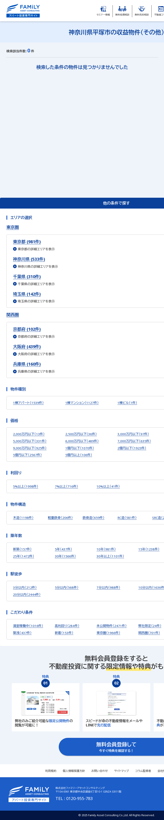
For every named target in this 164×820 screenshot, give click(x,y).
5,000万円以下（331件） (30, 441)
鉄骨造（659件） (93, 517)
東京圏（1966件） (108, 633)
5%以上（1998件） (25, 486)
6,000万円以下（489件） (82, 441)
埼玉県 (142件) (27, 294)
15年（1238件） (149, 549)
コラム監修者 (143, 771)
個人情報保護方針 (74, 771)
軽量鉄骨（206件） (60, 517)
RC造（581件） (127, 517)
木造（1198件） (23, 517)
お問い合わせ (99, 771)
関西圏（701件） (149, 633)
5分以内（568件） (67, 587)
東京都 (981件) (27, 242)
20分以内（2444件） (27, 594)
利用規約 (50, 771)
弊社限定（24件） (149, 626)
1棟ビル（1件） (127, 403)
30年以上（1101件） (110, 556)
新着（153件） (64, 633)
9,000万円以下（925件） (30, 448)
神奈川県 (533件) (29, 259)
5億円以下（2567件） (27, 455)
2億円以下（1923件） (131, 448)
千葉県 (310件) (27, 276)
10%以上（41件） (108, 486)
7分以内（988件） (108, 587)
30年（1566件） (65, 556)
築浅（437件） (22, 633)
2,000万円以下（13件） (29, 434)
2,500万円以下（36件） (81, 434)
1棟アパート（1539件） (28, 403)
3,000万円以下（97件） (133, 434)
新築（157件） (22, 549)
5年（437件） (63, 549)
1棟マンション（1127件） (82, 403)
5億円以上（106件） (78, 455)
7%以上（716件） (66, 486)
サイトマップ (121, 771)
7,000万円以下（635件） (134, 441)
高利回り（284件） (67, 626)
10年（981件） (106, 549)
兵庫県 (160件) (27, 364)
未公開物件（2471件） (112, 626)
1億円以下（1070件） (79, 448)
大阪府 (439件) (27, 346)
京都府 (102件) (27, 329)
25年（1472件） (23, 556)
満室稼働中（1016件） (28, 626)
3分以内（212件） (25, 587)
